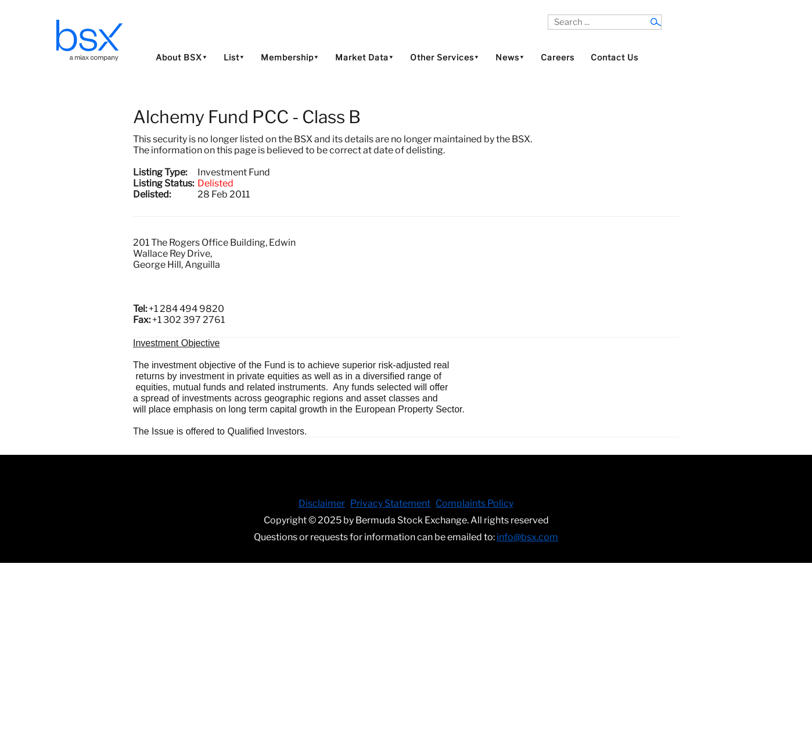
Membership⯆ (290, 57)
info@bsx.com (527, 537)
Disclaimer (322, 503)
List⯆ (234, 57)
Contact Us (614, 57)
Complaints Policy (474, 503)
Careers (557, 57)
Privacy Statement (390, 503)
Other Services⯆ (444, 57)
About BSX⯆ (181, 57)
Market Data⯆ (364, 57)
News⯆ (509, 57)
